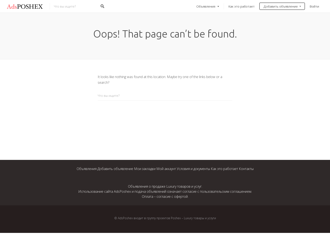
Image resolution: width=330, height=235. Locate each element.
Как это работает (241, 6)
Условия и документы (193, 168)
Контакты (246, 168)
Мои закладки (145, 168)
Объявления (205, 6)
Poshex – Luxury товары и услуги (193, 218)
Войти (314, 6)
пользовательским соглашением (225, 191)
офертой (181, 196)
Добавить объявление (280, 6)
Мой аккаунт (166, 168)
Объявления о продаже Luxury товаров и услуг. (165, 186)
